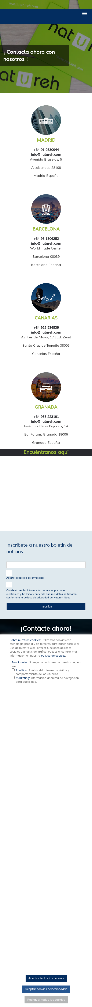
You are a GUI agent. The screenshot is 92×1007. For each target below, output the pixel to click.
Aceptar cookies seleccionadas (46, 989)
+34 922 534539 (46, 328)
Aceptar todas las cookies (46, 978)
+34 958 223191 (46, 417)
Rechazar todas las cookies (46, 1000)
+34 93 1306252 (46, 239)
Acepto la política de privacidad (25, 577)
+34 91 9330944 (46, 150)
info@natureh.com (46, 155)
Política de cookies (53, 655)
